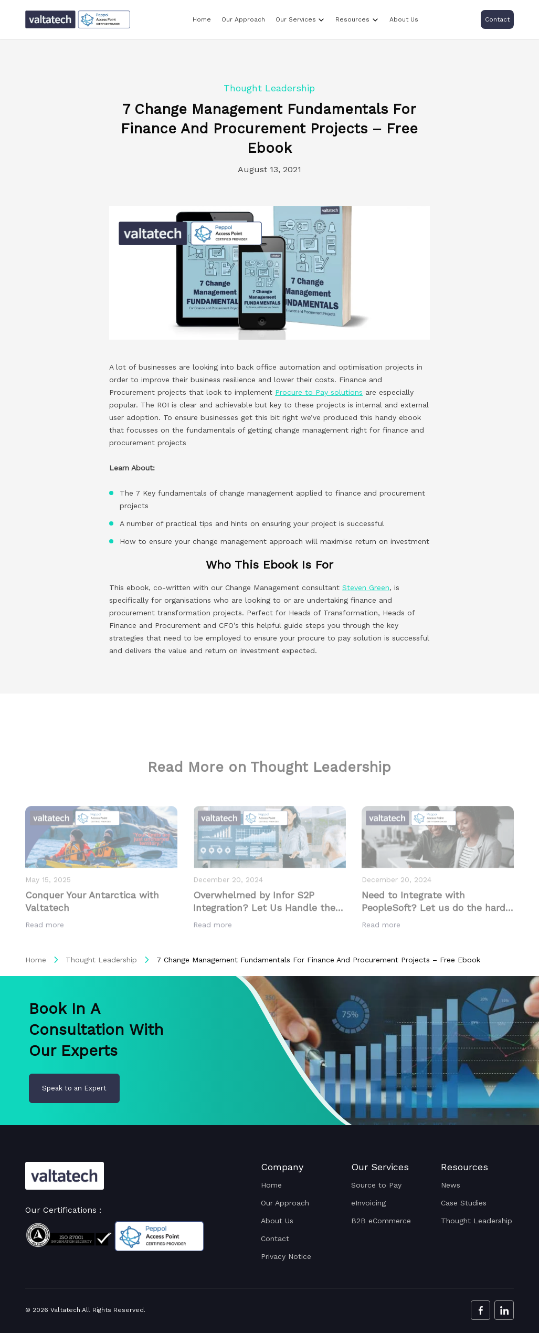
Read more (46, 948)
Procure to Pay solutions (319, 392)
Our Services (296, 19)
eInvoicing (368, 1203)
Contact (497, 19)
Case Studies (464, 1203)
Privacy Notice (286, 1256)
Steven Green (365, 587)
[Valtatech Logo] (64, 1176)
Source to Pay (376, 1185)
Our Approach (243, 19)
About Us (403, 19)
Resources (352, 19)
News (450, 1185)
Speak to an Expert (74, 1088)
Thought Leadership (101, 960)
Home (202, 19)
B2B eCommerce (381, 1220)
